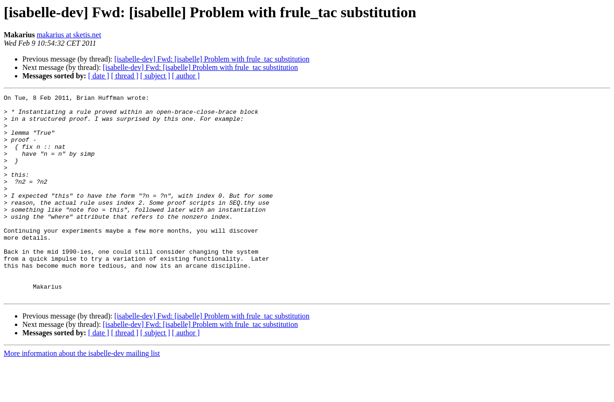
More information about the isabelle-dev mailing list (82, 394)
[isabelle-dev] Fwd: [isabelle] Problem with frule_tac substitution (212, 59)
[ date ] (98, 76)
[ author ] (186, 76)
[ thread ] (124, 76)
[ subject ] (155, 76)
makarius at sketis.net (69, 35)
